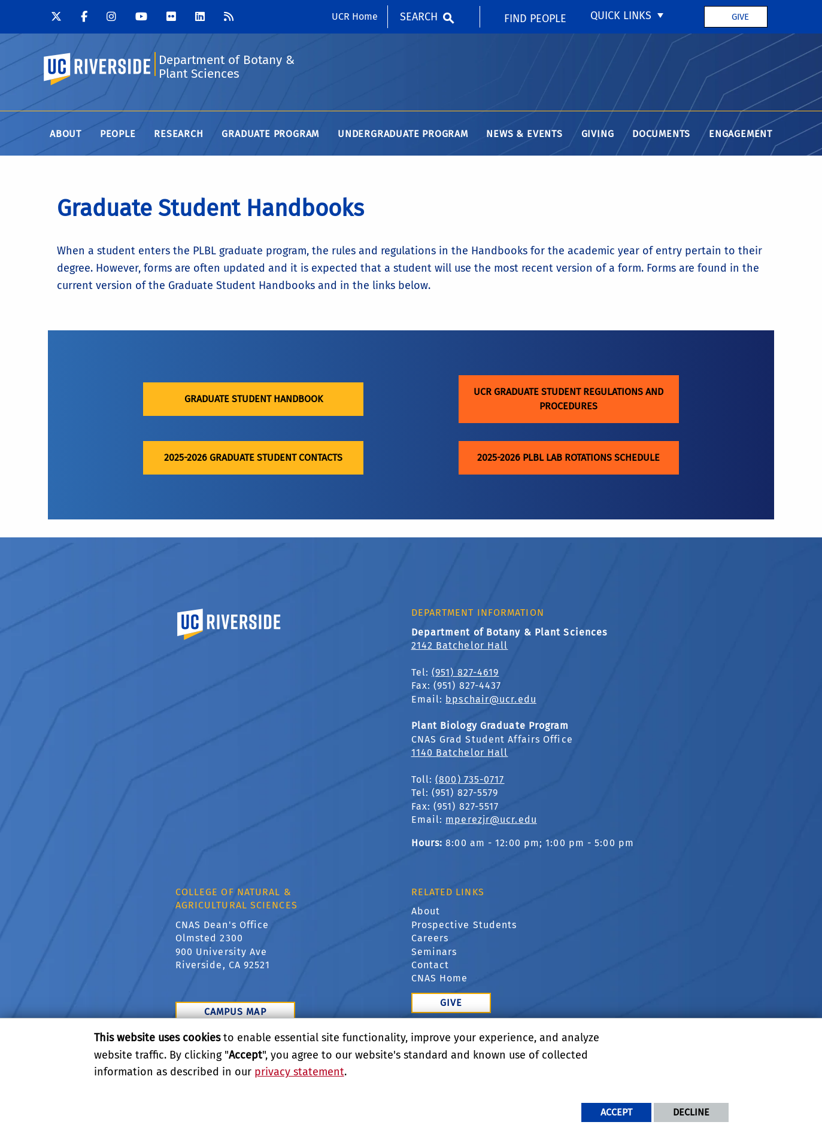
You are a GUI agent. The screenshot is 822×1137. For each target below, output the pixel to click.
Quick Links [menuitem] (620, 15)
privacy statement (299, 1071)
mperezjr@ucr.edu (491, 820)
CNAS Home (439, 979)
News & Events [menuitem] (524, 135)
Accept (616, 1112)
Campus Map (235, 1013)
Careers (430, 939)
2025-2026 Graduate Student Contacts (253, 458)
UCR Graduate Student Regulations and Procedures (568, 400)
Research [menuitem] (178, 135)
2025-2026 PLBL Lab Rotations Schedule (568, 458)
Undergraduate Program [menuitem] (403, 135)
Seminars (434, 952)
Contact (430, 966)
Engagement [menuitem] (740, 135)
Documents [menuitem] (661, 135)
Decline (691, 1112)
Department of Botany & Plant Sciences (227, 67)
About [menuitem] (65, 135)
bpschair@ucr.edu (490, 700)
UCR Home (355, 16)
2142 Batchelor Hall (459, 646)
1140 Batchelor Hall (459, 753)
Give (740, 16)
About (426, 912)
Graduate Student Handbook (253, 400)
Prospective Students (464, 926)
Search (419, 16)
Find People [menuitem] (535, 18)
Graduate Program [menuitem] (270, 135)
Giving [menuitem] (597, 135)
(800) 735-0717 (469, 780)
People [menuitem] (118, 135)
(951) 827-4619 (465, 673)
